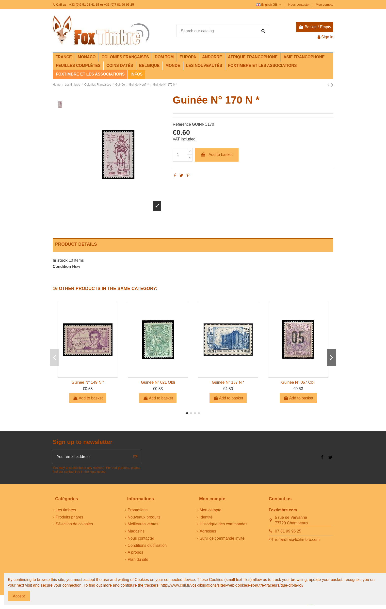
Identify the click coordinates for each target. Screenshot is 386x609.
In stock (60, 260)
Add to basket (217, 154)
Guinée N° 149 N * (88, 382)
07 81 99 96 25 (288, 531)
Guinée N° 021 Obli (158, 382)
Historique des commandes (223, 524)
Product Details (76, 244)
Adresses (208, 531)
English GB (269, 4)
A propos (135, 552)
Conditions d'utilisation (147, 545)
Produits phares (69, 517)
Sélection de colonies (74, 524)
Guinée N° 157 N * (228, 382)
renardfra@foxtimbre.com (297, 539)
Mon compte (324, 4)
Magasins (136, 531)
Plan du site (138, 559)
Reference (182, 124)
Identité (206, 517)
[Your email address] (91, 457)
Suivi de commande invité (222, 538)
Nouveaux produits (144, 517)
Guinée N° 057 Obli (298, 382)
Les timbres (66, 510)
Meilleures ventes (143, 524)
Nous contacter (299, 4)
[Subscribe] (135, 457)
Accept (19, 596)
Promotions (138, 510)
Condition (62, 266)
